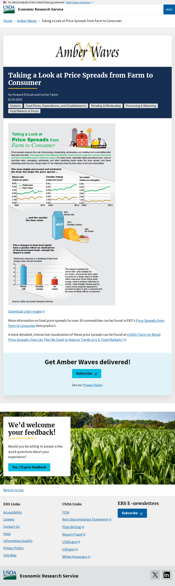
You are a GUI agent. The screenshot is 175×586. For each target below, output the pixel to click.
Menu (169, 9)
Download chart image (24, 311)
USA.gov (68, 549)
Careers (8, 519)
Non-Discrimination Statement (85, 519)
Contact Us (11, 526)
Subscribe (84, 373)
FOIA (65, 512)
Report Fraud (72, 534)
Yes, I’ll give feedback (29, 467)
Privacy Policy (92, 385)
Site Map (9, 555)
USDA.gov (69, 542)
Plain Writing (71, 527)
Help (7, 534)
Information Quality (18, 541)
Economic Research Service (40, 9)
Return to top (13, 490)
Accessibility (12, 512)
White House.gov (74, 556)
